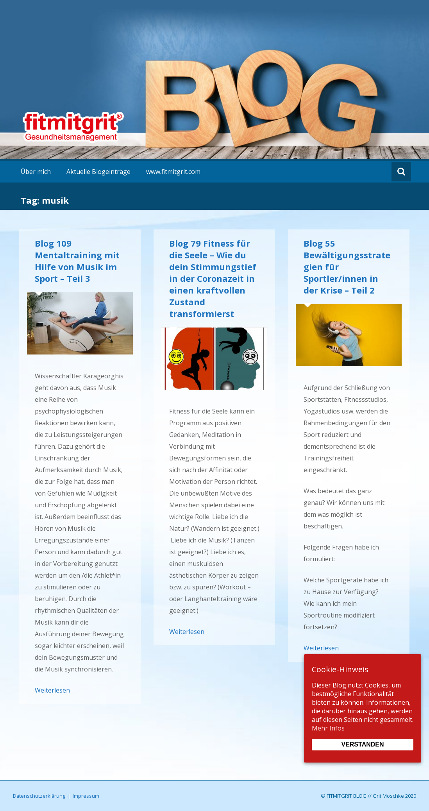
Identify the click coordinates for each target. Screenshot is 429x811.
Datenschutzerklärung (39, 795)
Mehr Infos (328, 728)
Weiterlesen (52, 690)
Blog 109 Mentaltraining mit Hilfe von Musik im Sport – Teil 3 (77, 260)
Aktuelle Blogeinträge (98, 171)
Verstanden (362, 744)
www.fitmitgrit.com (173, 171)
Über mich (36, 171)
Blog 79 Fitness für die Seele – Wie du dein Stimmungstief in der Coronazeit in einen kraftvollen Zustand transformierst (212, 278)
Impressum (86, 795)
